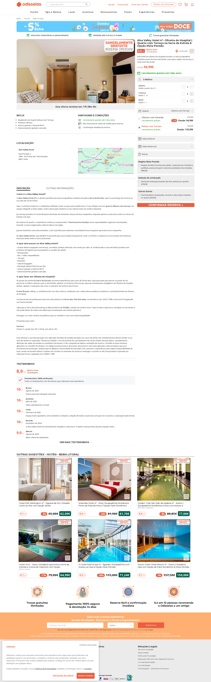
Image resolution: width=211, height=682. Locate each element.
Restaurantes (109, 12)
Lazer (71, 12)
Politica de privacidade (120, 630)
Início (19, 19)
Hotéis (34, 12)
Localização (181, 51)
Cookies (88, 668)
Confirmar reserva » (166, 205)
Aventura (88, 12)
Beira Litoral (38, 19)
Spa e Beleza (53, 12)
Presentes (168, 12)
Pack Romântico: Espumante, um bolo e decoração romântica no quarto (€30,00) (164, 196)
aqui (153, 636)
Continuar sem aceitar (88, 645)
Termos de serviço (138, 630)
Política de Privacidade (45, 668)
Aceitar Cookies (85, 675)
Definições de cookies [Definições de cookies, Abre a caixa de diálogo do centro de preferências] (63, 675)
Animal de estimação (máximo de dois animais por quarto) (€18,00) (163, 182)
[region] (50, 661)
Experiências (147, 12)
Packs (128, 12)
